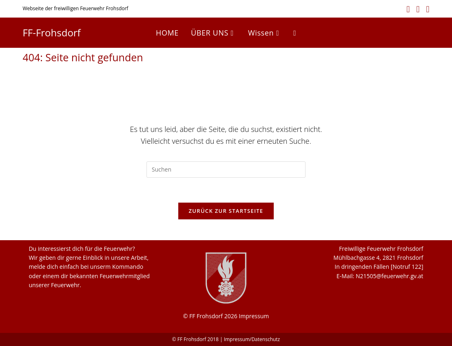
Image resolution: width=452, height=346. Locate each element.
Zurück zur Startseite (226, 210)
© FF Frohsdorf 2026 (210, 316)
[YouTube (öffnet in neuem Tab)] (426, 9)
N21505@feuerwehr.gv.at (389, 276)
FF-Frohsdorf (51, 32)
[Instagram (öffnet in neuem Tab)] (418, 9)
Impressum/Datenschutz (252, 339)
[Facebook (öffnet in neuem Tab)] (408, 9)
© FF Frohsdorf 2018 (195, 339)
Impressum (254, 316)
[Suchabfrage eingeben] (226, 169)
